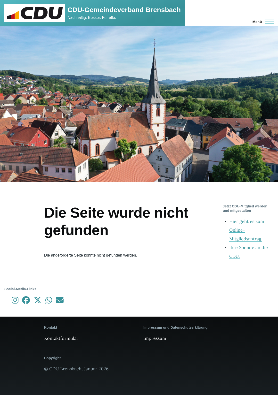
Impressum (154, 338)
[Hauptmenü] (261, 21)
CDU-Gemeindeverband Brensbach (124, 10)
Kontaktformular (61, 338)
